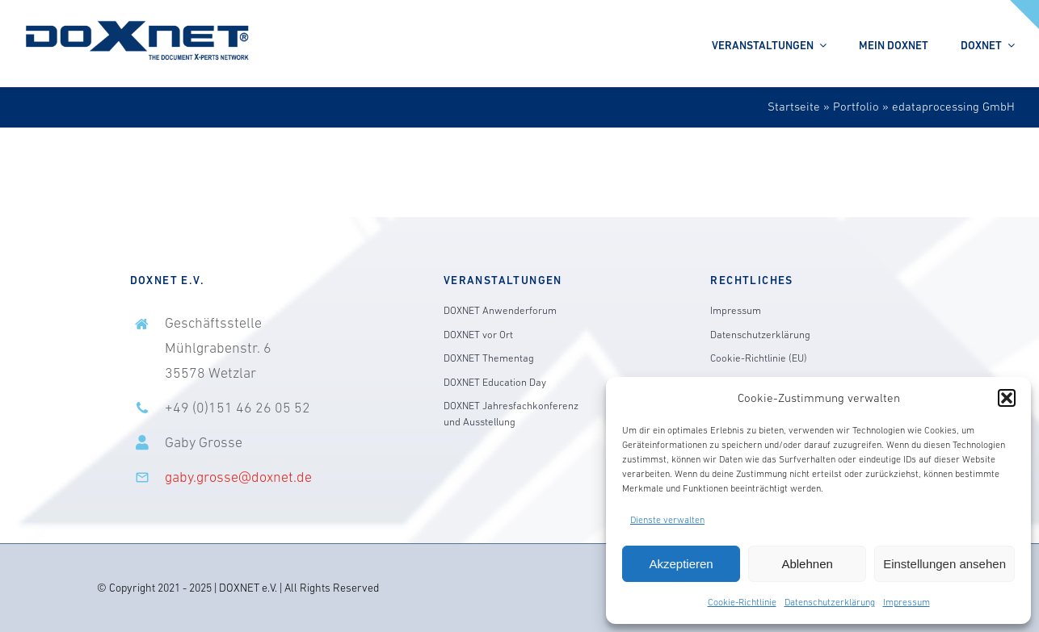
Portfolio (856, 106)
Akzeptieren (681, 564)
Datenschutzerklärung (830, 602)
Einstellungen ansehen (944, 564)
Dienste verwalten (667, 519)
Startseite (794, 106)
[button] (1007, 398)
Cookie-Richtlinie (742, 602)
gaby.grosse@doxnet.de (238, 477)
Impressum (906, 602)
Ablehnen (806, 564)
